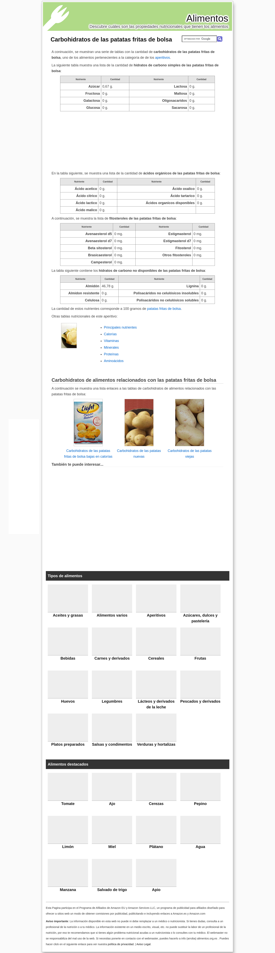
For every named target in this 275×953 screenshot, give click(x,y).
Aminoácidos (114, 361)
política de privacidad (120, 944)
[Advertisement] (137, 140)
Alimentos (207, 18)
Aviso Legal (143, 944)
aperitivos (162, 57)
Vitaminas (111, 341)
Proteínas (111, 354)
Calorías (110, 334)
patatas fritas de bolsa (164, 309)
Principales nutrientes (120, 327)
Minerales (111, 347)
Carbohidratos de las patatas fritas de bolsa (111, 39)
